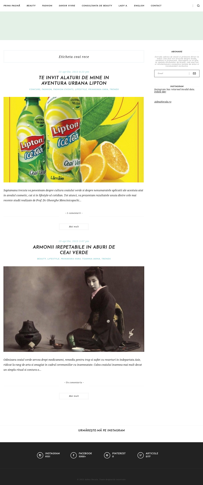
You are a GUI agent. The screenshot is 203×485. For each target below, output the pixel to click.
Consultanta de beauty (97, 6)
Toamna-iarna (91, 259)
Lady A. (123, 6)
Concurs (34, 90)
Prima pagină (12, 6)
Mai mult (74, 226)
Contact (156, 6)
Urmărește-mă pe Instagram (101, 430)
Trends (114, 90)
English (139, 6)
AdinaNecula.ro (162, 101)
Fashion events (63, 90)
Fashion (47, 6)
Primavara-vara (98, 90)
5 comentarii (74, 213)
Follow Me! (160, 91)
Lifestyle (81, 90)
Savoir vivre (67, 6)
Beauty (31, 6)
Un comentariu (74, 383)
